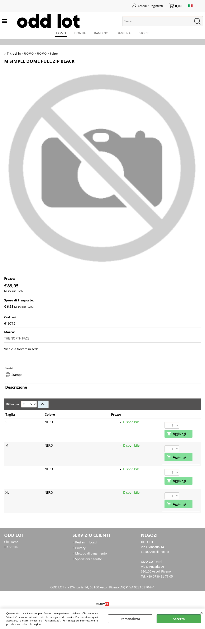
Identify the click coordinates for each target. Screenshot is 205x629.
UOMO (61, 33)
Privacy (80, 548)
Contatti (12, 547)
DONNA (80, 33)
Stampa (16, 375)
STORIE (144, 33)
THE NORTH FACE (16, 338)
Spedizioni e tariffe (88, 559)
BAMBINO (101, 33)
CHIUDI (201, 613)
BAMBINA (123, 33)
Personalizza (130, 619)
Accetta (179, 619)
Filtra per (13, 404)
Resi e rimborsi (86, 542)
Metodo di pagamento (91, 553)
